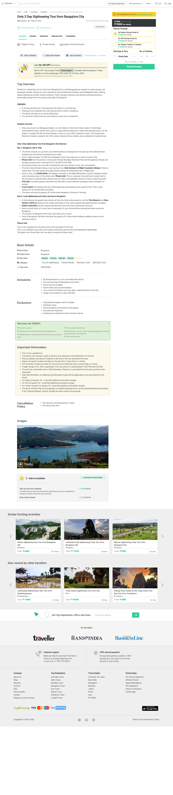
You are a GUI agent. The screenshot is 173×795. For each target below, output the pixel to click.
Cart (158, 3)
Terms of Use (137, 788)
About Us (17, 745)
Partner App (131, 760)
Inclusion (32, 79)
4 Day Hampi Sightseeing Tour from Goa (83, 659)
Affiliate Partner (132, 748)
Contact (17, 754)
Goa (90, 763)
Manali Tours (56, 760)
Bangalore (92, 751)
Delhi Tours (56, 748)
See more (78, 326)
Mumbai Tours (57, 751)
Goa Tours (55, 757)
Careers (17, 763)
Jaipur (91, 757)
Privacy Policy (153, 788)
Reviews (17, 751)
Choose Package (120, 29)
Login (167, 3)
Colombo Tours (57, 745)
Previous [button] (30, 515)
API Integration (132, 754)
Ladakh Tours (57, 766)
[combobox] (125, 56)
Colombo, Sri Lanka (96, 745)
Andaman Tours (57, 763)
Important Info (56, 79)
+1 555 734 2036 (62, 729)
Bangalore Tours (58, 754)
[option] (62, 515)
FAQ (15, 757)
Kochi (90, 760)
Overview (22, 79)
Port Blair (92, 766)
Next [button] (95, 515)
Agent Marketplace (133, 751)
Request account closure (24, 766)
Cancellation (70, 79)
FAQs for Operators (134, 757)
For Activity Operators (116, 4)
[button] (149, 3)
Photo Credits (19, 760)
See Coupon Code (144, 14)
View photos (100, 70)
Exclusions (44, 79)
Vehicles (146, 51)
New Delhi (92, 748)
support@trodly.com (63, 727)
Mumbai (91, 754)
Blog (15, 748)
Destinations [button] (136, 4)
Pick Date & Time (120, 51)
